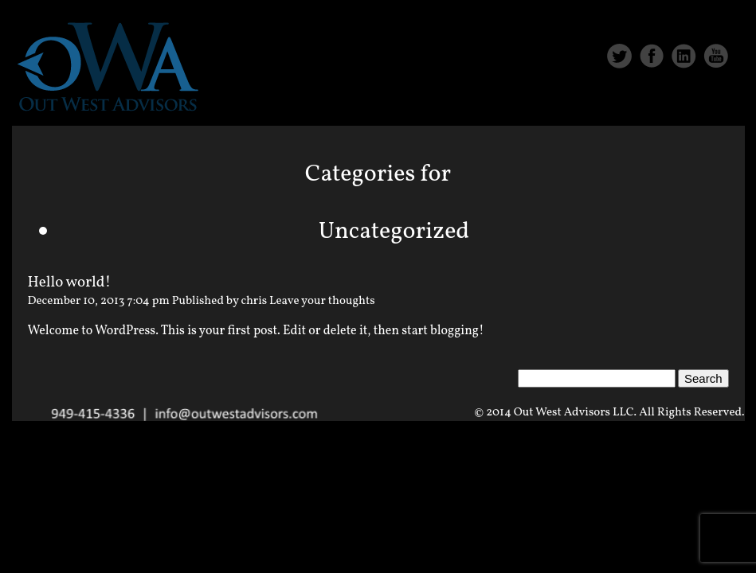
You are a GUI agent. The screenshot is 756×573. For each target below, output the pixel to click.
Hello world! (70, 282)
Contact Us (690, 105)
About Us (500, 105)
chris (254, 301)
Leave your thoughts (322, 301)
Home (419, 105)
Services (591, 105)
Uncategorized (394, 231)
